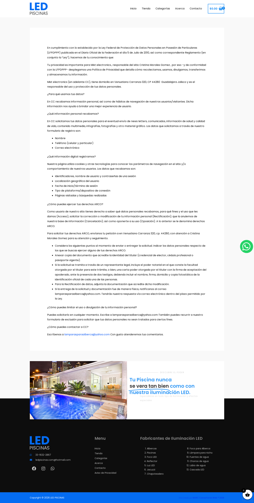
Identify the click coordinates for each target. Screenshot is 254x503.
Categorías (163, 8)
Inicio (133, 8)
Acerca (180, 8)
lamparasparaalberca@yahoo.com (87, 334)
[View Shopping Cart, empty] (216, 9)
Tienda (146, 8)
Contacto (196, 8)
